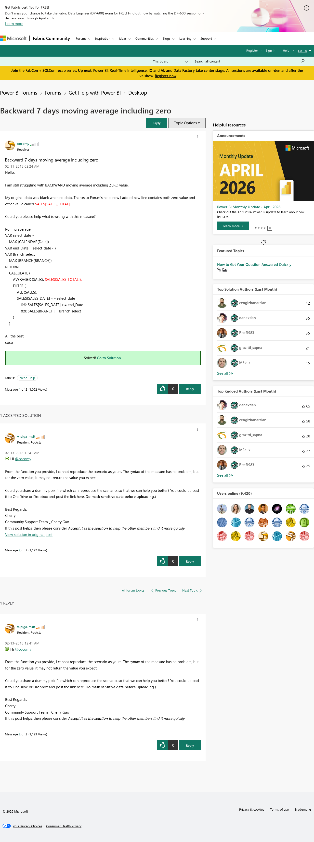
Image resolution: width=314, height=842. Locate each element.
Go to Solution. (109, 357)
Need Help (27, 377)
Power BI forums (18, 92)
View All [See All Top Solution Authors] (225, 373)
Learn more (14, 23)
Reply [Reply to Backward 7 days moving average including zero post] (190, 389)
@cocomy (23, 458)
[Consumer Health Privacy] (63, 826)
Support (206, 38)
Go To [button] (302, 51)
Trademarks (303, 809)
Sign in (270, 50)
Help (286, 50)
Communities (144, 38)
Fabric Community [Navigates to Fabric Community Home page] (51, 38)
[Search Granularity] (170, 61)
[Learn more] (233, 226)
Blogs (166, 38)
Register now (165, 75)
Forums (81, 38)
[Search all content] (250, 61)
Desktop (137, 92)
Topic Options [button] (185, 122)
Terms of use (279, 809)
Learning (185, 38)
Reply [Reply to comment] (190, 561)
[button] (156, 123)
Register (252, 50)
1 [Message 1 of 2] (20, 389)
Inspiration (102, 38)
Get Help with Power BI (95, 92)
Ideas (123, 38)
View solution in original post (28, 534)
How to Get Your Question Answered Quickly (254, 264)
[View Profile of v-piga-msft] (26, 436)
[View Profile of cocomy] (23, 143)
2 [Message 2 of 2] (20, 550)
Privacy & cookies (251, 809)
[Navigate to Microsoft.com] (13, 38)
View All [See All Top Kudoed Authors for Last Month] (225, 475)
